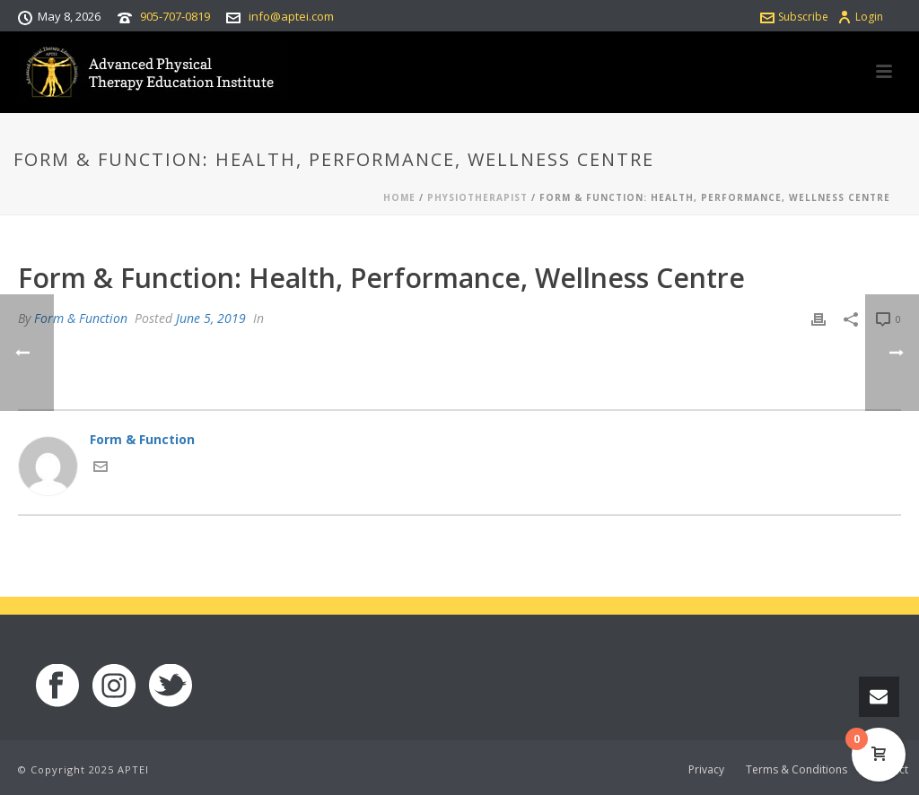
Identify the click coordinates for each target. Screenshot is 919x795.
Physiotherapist (477, 197)
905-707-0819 (175, 16)
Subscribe (794, 16)
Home (399, 197)
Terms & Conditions (796, 770)
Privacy (706, 770)
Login (860, 16)
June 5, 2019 (211, 318)
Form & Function (80, 318)
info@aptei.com (291, 16)
